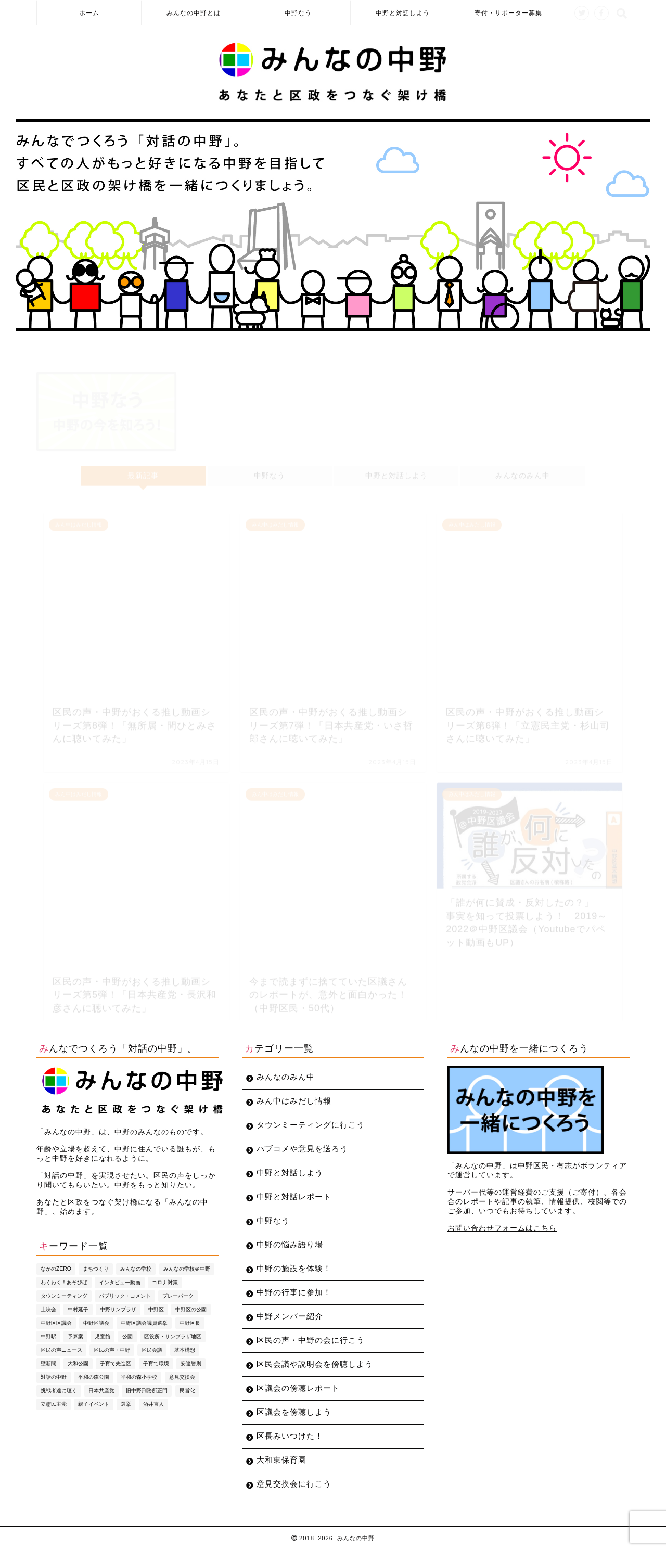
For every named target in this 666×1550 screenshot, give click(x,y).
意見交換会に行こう (294, 1483)
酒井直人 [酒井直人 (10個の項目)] (153, 1404)
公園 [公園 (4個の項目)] (127, 1336)
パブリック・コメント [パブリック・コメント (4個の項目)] (125, 1296)
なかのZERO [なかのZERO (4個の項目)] (56, 1269)
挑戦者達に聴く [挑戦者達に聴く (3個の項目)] (59, 1390)
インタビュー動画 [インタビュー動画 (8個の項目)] (119, 1282)
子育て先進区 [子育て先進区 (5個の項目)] (115, 1363)
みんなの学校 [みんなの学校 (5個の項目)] (135, 1269)
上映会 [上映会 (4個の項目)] (48, 1309)
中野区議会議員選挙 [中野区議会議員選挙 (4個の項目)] (144, 1323)
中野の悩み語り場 (290, 1244)
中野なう (298, 13)
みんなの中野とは (193, 13)
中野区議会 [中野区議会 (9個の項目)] (96, 1323)
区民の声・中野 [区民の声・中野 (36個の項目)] (112, 1350)
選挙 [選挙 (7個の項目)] (126, 1404)
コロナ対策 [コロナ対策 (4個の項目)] (165, 1282)
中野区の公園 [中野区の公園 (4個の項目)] (191, 1309)
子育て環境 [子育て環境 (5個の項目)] (156, 1363)
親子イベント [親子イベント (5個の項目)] (93, 1404)
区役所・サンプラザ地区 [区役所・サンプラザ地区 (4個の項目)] (172, 1336)
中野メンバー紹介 (290, 1316)
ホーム (89, 13)
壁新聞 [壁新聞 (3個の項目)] (48, 1363)
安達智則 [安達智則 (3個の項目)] (191, 1363)
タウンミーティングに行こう (311, 1124)
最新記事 (143, 471)
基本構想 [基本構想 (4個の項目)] (184, 1350)
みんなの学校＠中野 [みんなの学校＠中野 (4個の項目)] (186, 1269)
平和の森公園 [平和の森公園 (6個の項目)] (93, 1377)
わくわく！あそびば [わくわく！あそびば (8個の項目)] (64, 1282)
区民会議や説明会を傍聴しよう (315, 1364)
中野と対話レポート (294, 1196)
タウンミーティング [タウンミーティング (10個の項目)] (64, 1296)
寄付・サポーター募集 (508, 13)
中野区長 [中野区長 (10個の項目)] (190, 1323)
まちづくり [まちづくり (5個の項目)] (96, 1269)
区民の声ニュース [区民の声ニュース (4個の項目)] (61, 1350)
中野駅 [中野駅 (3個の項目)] (48, 1336)
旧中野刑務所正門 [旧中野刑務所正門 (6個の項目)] (147, 1390)
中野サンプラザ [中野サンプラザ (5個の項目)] (118, 1309)
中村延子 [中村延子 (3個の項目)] (78, 1309)
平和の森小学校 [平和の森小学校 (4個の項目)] (139, 1377)
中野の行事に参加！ (294, 1292)
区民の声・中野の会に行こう (311, 1340)
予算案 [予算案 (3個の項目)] (75, 1336)
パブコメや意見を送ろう (302, 1148)
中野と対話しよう (403, 13)
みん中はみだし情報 (294, 1100)
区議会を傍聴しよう (294, 1411)
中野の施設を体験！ (294, 1268)
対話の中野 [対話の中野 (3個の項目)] (54, 1377)
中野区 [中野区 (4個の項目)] (156, 1309)
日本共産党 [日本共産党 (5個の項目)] (101, 1390)
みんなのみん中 (522, 471)
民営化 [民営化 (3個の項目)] (187, 1390)
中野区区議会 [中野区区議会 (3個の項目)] (56, 1323)
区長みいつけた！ (290, 1435)
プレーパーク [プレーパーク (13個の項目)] (178, 1296)
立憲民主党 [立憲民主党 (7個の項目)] (54, 1404)
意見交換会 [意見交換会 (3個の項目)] (182, 1377)
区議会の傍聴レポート (298, 1388)
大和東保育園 (281, 1459)
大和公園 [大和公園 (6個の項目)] (78, 1363)
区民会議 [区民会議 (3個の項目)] (152, 1350)
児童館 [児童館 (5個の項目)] (102, 1336)
